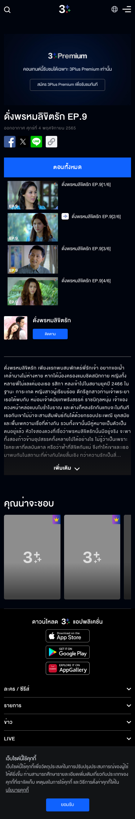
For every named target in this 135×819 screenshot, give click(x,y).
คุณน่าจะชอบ (29, 504)
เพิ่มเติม (67, 469)
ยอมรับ (67, 804)
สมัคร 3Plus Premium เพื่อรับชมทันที (67, 84)
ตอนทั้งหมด (67, 167)
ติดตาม (50, 334)
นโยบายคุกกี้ (17, 790)
